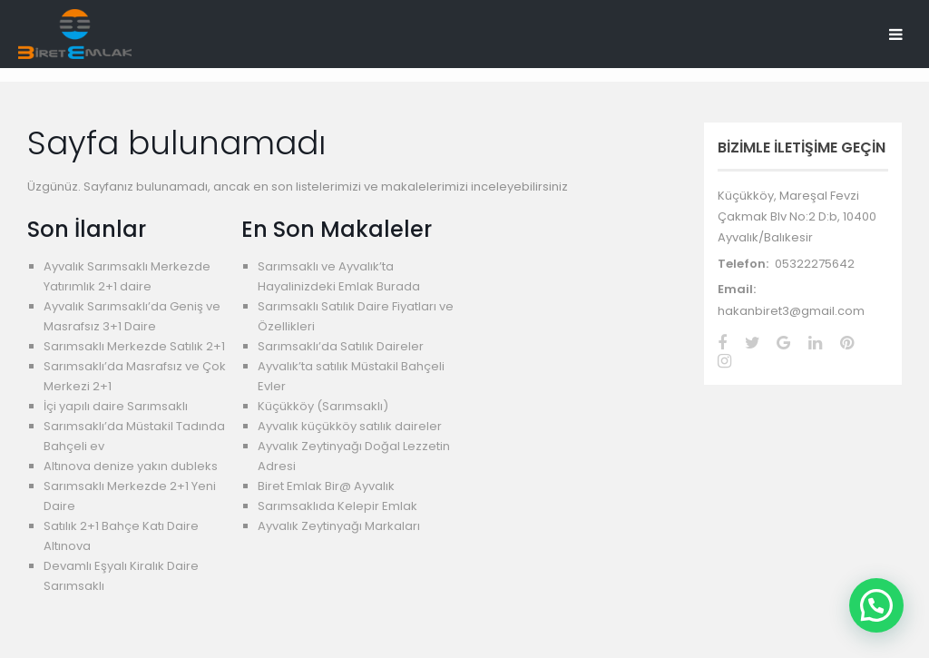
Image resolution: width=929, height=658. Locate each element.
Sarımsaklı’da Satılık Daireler (341, 346)
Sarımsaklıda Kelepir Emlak (337, 506)
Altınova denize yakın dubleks (131, 466)
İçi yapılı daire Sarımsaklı (116, 406)
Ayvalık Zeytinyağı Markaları (339, 526)
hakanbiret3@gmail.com (791, 310)
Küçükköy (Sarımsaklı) (323, 406)
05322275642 (815, 263)
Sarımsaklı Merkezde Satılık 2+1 (134, 346)
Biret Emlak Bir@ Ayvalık (326, 486)
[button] (876, 605)
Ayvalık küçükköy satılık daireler (350, 426)
